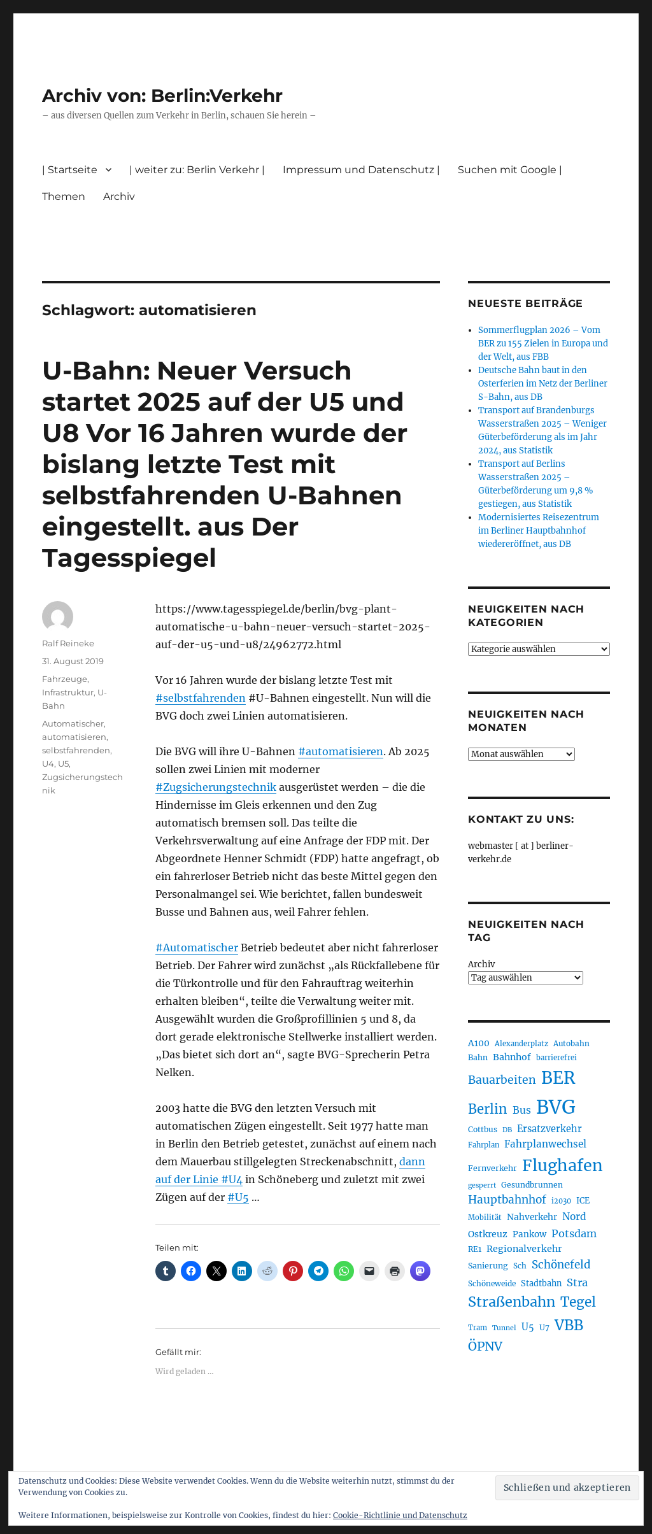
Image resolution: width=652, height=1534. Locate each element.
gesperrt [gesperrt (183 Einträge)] (482, 1185)
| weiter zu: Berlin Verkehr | (197, 170)
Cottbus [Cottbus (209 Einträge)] (482, 1129)
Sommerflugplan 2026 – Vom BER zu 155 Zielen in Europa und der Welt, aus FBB (543, 343)
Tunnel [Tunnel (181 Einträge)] (504, 1328)
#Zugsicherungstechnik (215, 787)
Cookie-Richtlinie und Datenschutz (400, 1515)
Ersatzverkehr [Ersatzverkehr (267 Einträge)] (549, 1129)
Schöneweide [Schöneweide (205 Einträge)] (492, 1283)
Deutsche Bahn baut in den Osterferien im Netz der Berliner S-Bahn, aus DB (542, 383)
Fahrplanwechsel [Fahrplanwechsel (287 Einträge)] (545, 1144)
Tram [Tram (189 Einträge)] (477, 1327)
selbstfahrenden (76, 750)
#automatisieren (340, 751)
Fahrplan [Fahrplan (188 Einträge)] (483, 1144)
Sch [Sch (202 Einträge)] (520, 1265)
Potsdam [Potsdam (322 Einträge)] (574, 1233)
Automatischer (73, 723)
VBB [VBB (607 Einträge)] (569, 1325)
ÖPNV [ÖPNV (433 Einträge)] (485, 1346)
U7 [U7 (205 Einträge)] (544, 1327)
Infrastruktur (68, 692)
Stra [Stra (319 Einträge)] (577, 1282)
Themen (63, 196)
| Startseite (69, 170)
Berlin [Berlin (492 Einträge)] (487, 1109)
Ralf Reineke (68, 643)
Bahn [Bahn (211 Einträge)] (478, 1057)
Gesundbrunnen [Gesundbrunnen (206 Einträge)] (532, 1185)
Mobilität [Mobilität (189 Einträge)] (485, 1217)
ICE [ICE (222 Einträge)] (583, 1200)
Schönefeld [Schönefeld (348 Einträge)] (561, 1265)
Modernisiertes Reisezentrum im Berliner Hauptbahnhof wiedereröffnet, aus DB (538, 531)
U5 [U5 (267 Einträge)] (527, 1327)
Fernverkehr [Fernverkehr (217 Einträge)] (492, 1168)
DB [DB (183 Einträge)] (507, 1130)
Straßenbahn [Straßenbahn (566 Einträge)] (511, 1301)
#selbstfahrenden (200, 698)
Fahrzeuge (64, 679)
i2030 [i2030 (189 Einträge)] (561, 1201)
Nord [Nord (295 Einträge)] (574, 1217)
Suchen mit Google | (510, 170)
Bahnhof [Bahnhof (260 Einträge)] (512, 1057)
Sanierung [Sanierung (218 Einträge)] (488, 1265)
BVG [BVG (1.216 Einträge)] (556, 1107)
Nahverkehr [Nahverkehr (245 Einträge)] (532, 1217)
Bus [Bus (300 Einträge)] (522, 1110)
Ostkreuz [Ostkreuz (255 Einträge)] (487, 1234)
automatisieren (74, 737)
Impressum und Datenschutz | (361, 170)
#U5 (238, 1197)
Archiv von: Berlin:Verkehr (162, 95)
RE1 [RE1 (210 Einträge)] (474, 1249)
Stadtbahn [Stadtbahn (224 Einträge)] (541, 1283)
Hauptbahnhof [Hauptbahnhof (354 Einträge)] (507, 1200)
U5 (63, 763)
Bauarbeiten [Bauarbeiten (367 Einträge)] (502, 1080)
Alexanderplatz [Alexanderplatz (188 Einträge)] (521, 1043)
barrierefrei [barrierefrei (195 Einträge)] (556, 1057)
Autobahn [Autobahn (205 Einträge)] (571, 1043)
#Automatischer (196, 947)
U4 (48, 763)
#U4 (232, 1179)
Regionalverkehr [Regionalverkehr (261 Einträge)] (524, 1248)
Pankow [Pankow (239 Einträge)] (529, 1234)
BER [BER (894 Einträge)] (558, 1077)
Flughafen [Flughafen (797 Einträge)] (562, 1165)
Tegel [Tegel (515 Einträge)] (578, 1302)
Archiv (119, 196)
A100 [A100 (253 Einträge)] (479, 1043)
